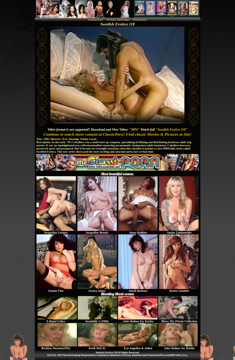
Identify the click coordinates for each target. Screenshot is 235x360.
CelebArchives (140, 20)
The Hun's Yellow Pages (118, 20)
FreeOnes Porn (95, 20)
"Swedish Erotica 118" (171, 129)
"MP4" (134, 129)
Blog (185, 355)
